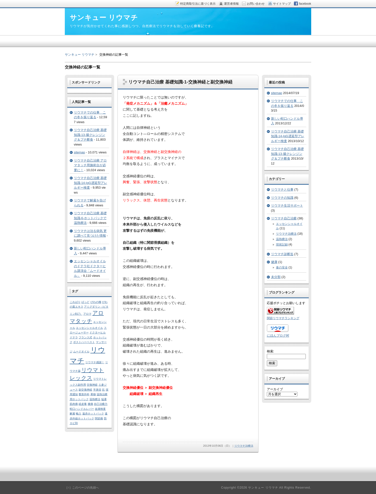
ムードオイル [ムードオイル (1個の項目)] (81, 351)
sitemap (79, 152)
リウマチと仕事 (282, 189)
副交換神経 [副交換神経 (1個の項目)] (85, 389)
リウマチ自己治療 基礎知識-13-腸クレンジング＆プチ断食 (90, 134)
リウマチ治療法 (243, 445)
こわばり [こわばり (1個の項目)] (75, 301)
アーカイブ (275, 389)
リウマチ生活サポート (287, 205)
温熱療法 (282, 239)
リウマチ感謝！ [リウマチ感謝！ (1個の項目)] (94, 362)
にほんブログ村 (278, 335)
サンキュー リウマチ (80, 54)
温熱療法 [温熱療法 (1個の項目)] (94, 399)
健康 (274, 262)
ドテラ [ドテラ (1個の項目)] (74, 337)
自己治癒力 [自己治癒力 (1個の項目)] (100, 403)
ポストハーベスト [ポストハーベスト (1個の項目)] (84, 342)
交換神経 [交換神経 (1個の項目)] (92, 384)
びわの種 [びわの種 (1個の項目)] (95, 301)
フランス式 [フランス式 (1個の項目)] (85, 337)
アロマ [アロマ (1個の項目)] (87, 313)
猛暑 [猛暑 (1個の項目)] (104, 399)
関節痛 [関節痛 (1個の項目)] (99, 418)
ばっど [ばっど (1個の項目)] (85, 301)
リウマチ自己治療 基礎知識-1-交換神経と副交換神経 (180, 82)
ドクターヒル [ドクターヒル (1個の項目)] (97, 332)
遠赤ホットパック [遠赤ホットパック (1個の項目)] (93, 413)
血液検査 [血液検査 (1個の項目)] (100, 408)
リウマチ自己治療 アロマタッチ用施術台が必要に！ (90, 165)
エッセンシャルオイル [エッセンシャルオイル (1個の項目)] (89, 327)
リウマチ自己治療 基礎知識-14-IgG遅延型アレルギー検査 (90, 182)
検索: (270, 351)
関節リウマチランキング (283, 318)
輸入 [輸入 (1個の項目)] (78, 413)
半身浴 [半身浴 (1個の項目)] (97, 389)
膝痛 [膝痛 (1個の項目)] (90, 403)
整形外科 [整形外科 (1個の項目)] (84, 394)
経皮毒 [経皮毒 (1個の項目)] (83, 403)
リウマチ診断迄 (282, 254)
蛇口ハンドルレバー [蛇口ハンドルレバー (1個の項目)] (82, 408)
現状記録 (282, 244)
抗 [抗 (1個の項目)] (103, 389)
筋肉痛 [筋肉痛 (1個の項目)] (74, 403)
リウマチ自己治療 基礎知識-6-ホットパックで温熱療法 (90, 218)
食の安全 (282, 267)
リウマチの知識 (282, 197)
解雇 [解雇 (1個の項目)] (72, 413)
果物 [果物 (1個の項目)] (93, 394)
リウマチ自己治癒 (284, 218)
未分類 (276, 277)
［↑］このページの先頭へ (82, 487)
